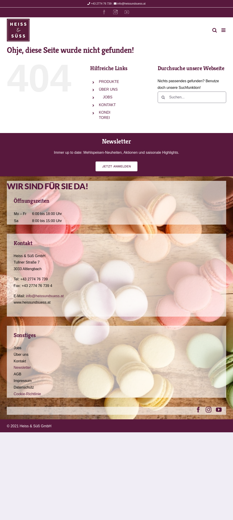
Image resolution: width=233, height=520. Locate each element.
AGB (17, 374)
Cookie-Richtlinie (27, 394)
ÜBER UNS (108, 89)
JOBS (107, 97)
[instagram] (208, 409)
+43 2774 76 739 (99, 3)
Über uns (21, 354)
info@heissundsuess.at (130, 3)
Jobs (17, 348)
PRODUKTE (109, 82)
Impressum (23, 381)
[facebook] (198, 409)
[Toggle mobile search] (214, 30)
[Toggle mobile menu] (223, 30)
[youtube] (219, 409)
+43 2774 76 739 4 (37, 286)
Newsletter (22, 367)
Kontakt (20, 361)
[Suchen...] (192, 97)
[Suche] (163, 97)
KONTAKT (107, 105)
